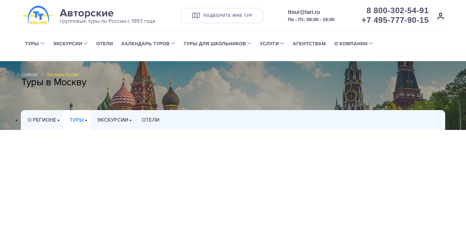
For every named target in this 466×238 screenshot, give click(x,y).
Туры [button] (32, 43)
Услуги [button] (269, 43)
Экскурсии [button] (67, 43)
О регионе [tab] (41, 120)
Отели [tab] (150, 120)
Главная (29, 74)
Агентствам (309, 43)
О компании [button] (350, 43)
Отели (104, 43)
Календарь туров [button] (146, 43)
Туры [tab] (76, 120)
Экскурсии (112, 120)
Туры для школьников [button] (215, 43)
